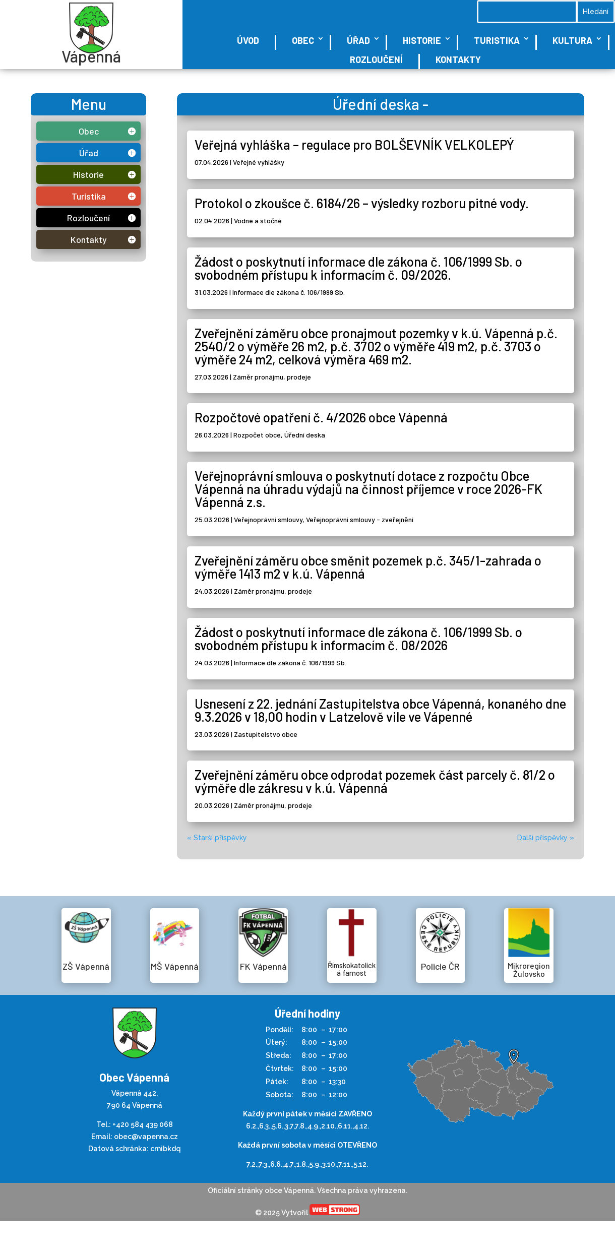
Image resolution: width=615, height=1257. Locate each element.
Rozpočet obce (257, 434)
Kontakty (458, 59)
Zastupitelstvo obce (265, 734)
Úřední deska (304, 434)
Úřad (358, 40)
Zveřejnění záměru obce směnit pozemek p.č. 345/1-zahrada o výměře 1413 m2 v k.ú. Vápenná (368, 566)
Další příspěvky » (545, 838)
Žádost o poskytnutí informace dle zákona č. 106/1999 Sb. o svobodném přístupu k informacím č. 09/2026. (358, 268)
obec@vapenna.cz (146, 1137)
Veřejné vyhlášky (258, 162)
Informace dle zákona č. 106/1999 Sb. (288, 292)
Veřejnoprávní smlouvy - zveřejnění (359, 519)
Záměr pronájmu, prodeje (272, 376)
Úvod (248, 40)
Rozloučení (376, 59)
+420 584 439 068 (142, 1124)
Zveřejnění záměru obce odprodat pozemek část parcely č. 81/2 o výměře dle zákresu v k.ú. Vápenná (375, 781)
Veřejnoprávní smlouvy (268, 519)
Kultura (572, 40)
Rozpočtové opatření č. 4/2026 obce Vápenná (321, 417)
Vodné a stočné (258, 220)
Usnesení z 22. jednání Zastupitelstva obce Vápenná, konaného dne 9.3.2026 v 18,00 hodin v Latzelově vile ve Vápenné (380, 710)
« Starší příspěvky (217, 838)
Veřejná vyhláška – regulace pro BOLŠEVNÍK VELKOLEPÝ (354, 144)
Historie (422, 40)
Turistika (497, 40)
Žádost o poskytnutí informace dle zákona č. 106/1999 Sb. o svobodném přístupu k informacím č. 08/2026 (358, 638)
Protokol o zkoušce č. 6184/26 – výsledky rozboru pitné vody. (362, 203)
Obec (303, 40)
